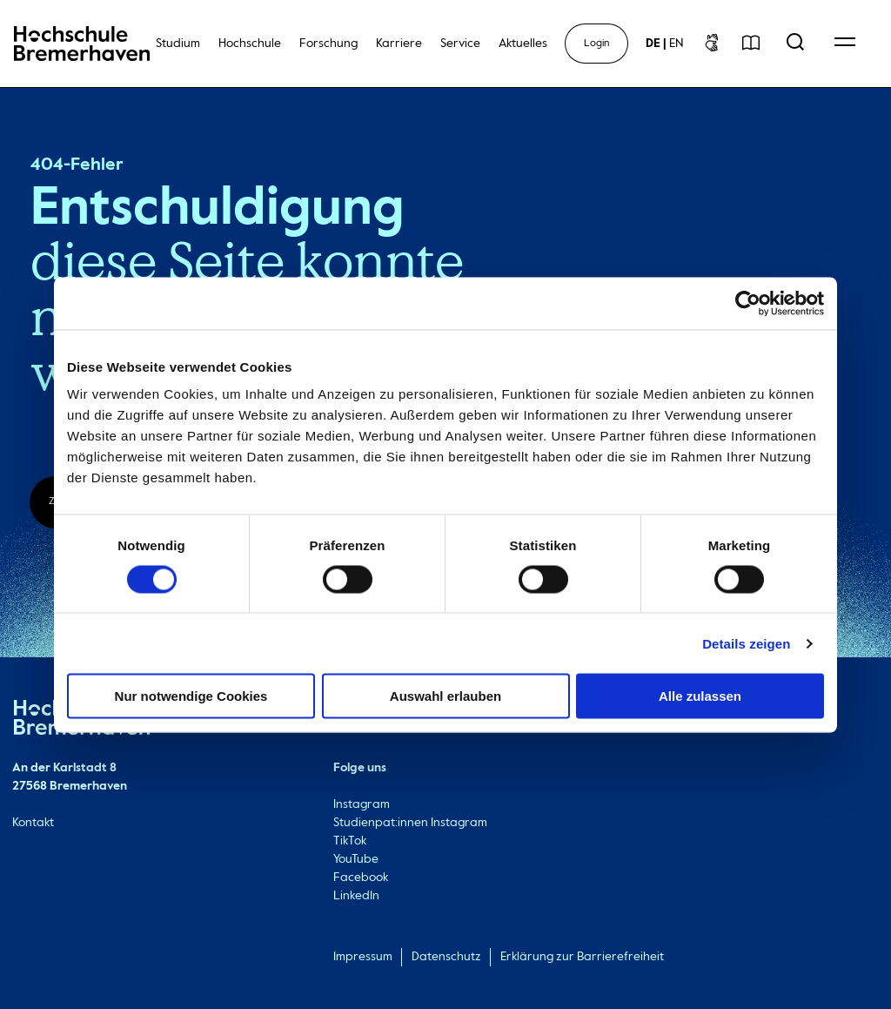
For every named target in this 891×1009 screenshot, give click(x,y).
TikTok (349, 841)
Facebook (360, 877)
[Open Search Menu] (795, 43)
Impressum (362, 957)
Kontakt (33, 823)
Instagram (361, 804)
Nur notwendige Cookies (191, 696)
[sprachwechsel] (664, 43)
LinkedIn (356, 896)
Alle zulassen (700, 696)
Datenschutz (446, 957)
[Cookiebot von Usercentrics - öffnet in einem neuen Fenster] (748, 303)
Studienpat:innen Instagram (410, 823)
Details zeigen (746, 643)
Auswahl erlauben (445, 696)
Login (596, 43)
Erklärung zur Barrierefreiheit (582, 957)
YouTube (356, 859)
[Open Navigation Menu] (845, 43)
